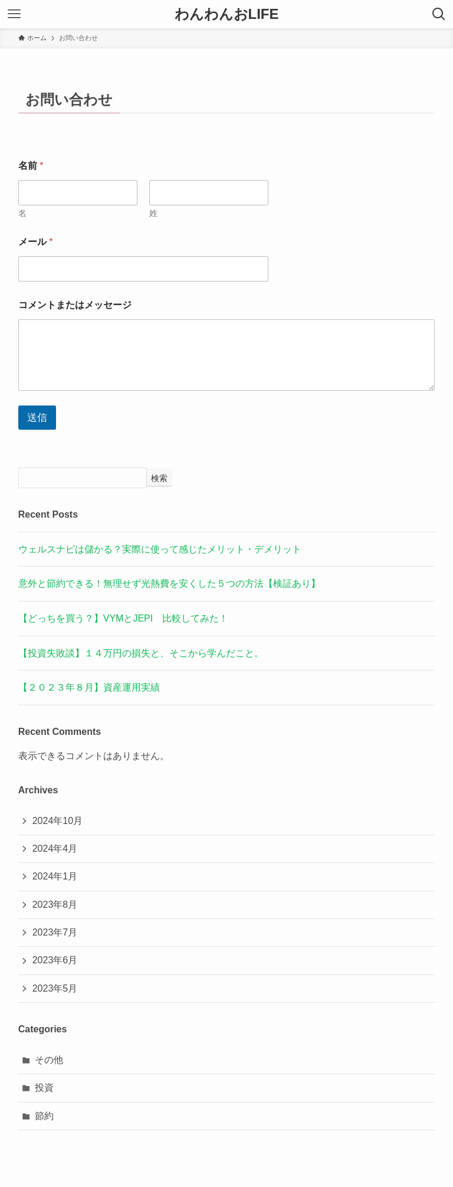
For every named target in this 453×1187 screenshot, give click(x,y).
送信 (37, 417)
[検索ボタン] (439, 14)
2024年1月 (55, 876)
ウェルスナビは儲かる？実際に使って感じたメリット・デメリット (159, 549)
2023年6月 (55, 960)
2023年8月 (55, 905)
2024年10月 (57, 821)
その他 (49, 1060)
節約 (44, 1116)
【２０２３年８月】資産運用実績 (89, 687)
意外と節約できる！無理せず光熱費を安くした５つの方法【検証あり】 (169, 583)
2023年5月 (55, 988)
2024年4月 (55, 848)
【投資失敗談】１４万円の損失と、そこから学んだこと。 (141, 653)
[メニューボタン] (14, 14)
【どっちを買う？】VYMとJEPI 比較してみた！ (123, 618)
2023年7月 (55, 932)
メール (35, 242)
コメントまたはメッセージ (75, 305)
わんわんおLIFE (227, 14)
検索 (159, 478)
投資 (44, 1088)
